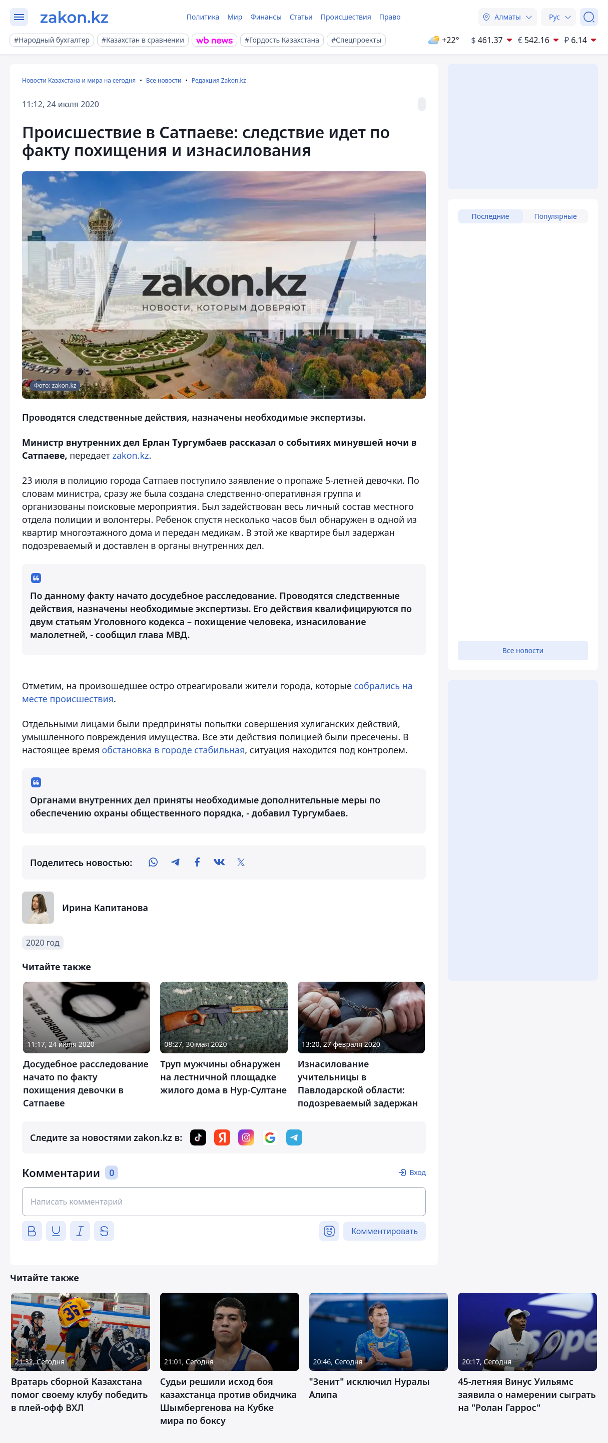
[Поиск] (589, 17)
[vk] (219, 862)
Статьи (301, 17)
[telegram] (175, 862)
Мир (234, 17)
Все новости (164, 80)
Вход (417, 1172)
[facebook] (197, 862)
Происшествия (346, 17)
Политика (203, 17)
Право (390, 17)
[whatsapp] (153, 862)
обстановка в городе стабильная (173, 750)
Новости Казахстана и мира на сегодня (79, 80)
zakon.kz (130, 455)
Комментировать (384, 1231)
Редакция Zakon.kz (219, 80)
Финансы (266, 17)
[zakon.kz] (74, 17)
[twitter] (241, 862)
